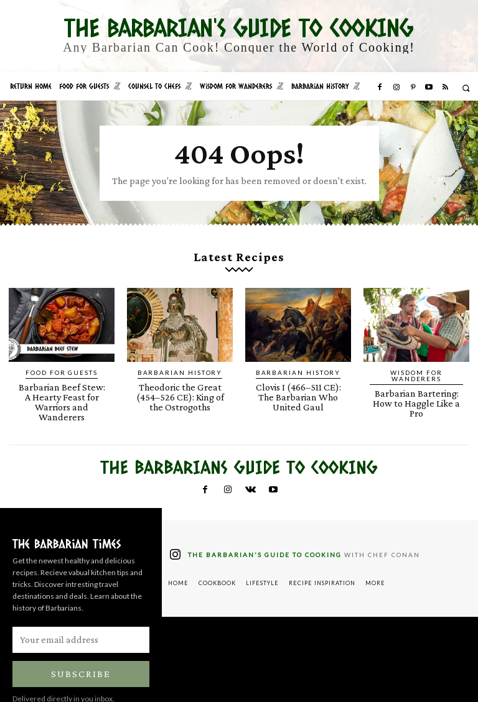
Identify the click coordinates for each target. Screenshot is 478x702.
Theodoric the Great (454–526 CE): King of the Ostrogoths (179, 383)
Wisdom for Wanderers (416, 361)
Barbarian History (179, 361)
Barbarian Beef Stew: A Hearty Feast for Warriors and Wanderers (62, 383)
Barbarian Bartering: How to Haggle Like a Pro (416, 379)
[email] (80, 614)
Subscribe (81, 648)
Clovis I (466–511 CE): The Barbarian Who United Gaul (298, 383)
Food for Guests (61, 361)
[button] (466, 88)
